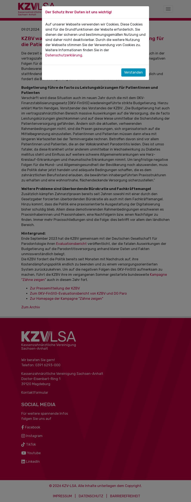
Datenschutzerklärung (63, 55)
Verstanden (133, 72)
